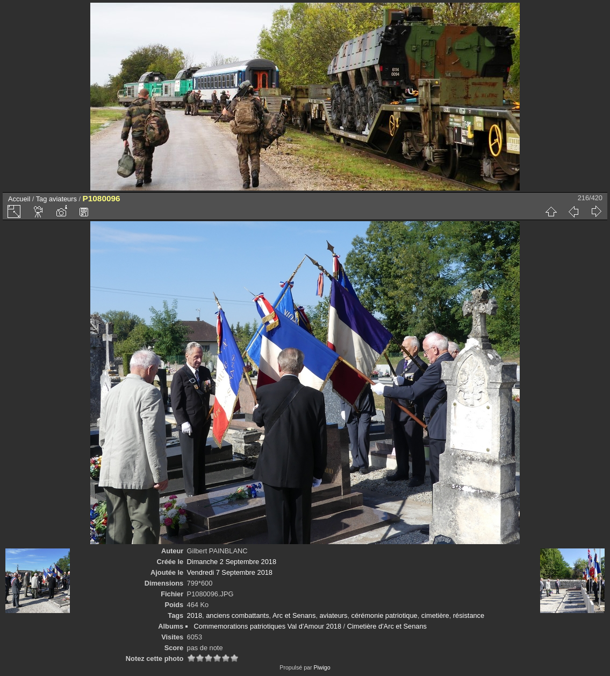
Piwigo (321, 667)
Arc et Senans (293, 615)
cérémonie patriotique (384, 615)
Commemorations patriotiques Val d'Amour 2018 (267, 626)
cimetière (435, 615)
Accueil (19, 199)
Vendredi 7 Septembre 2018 (229, 572)
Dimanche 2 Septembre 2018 (231, 562)
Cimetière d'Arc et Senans (387, 626)
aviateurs (63, 199)
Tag (41, 199)
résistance (468, 615)
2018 (194, 615)
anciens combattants (237, 615)
